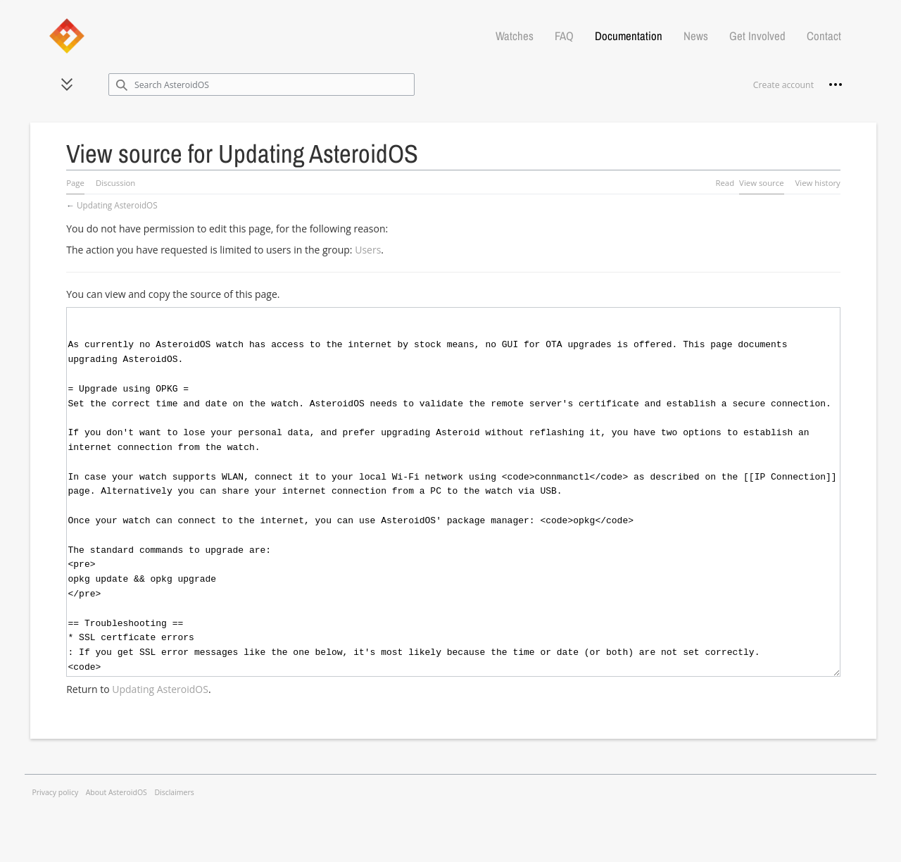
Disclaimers (174, 792)
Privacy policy (55, 792)
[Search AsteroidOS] (261, 84)
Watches (515, 36)
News (695, 36)
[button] (67, 84)
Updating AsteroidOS (117, 205)
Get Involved (757, 36)
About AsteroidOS (116, 792)
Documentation (628, 36)
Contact (824, 36)
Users (368, 249)
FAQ (564, 36)
